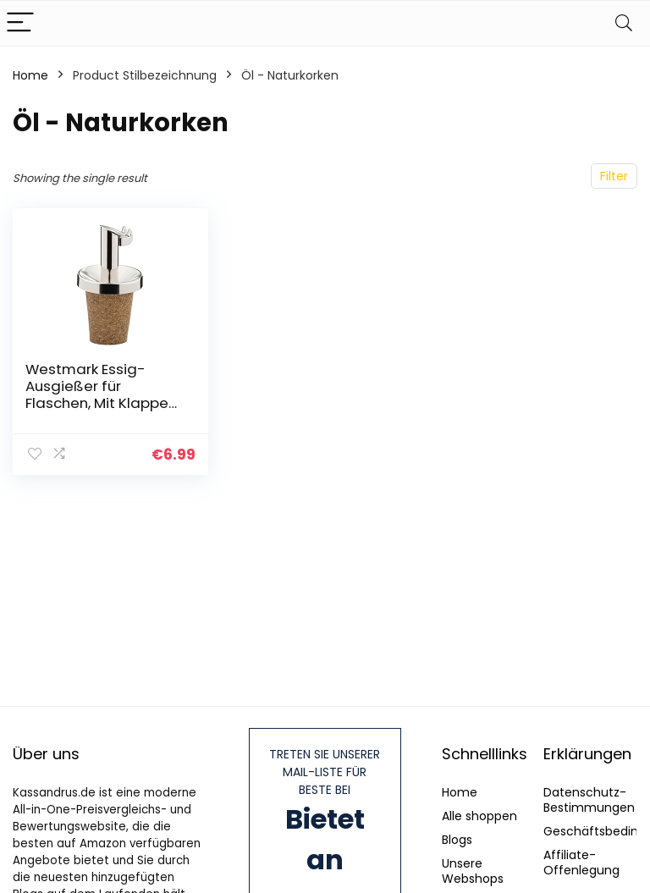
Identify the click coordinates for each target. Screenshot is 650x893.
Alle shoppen (479, 816)
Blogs (457, 839)
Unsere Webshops (473, 871)
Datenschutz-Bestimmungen (589, 800)
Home (30, 75)
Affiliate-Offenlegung (581, 862)
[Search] (623, 23)
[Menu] (20, 23)
